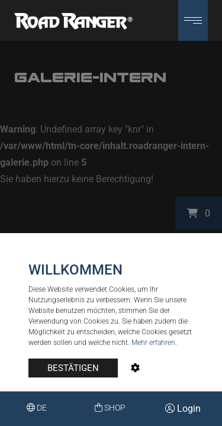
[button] (193, 20)
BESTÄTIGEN (73, 368)
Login (183, 408)
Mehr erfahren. (154, 342)
